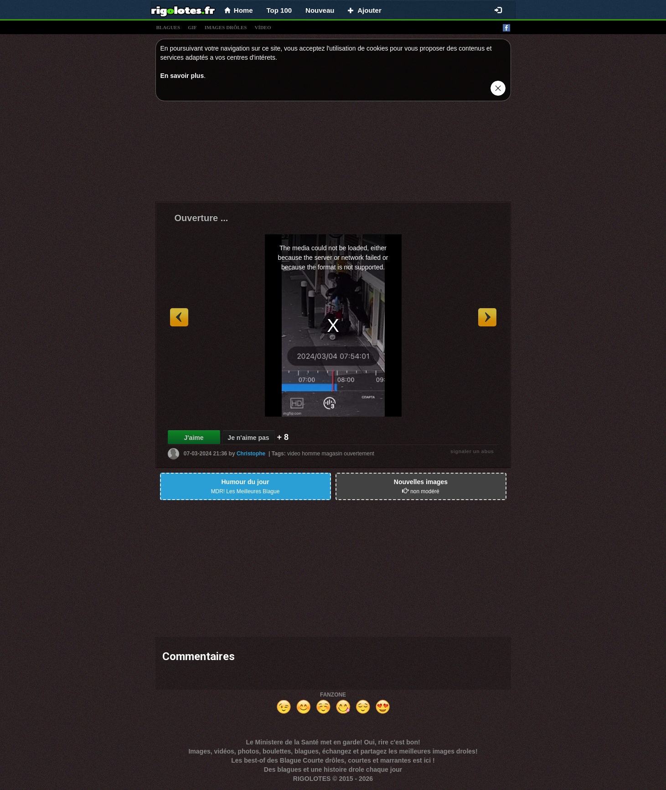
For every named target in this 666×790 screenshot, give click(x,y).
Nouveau (319, 10)
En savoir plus (182, 75)
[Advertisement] (333, 153)
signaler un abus (472, 451)
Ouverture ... (201, 218)
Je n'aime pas (248, 437)
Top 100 (279, 10)
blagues (168, 27)
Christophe (251, 453)
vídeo (262, 27)
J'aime (193, 437)
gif (192, 27)
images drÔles (226, 27)
